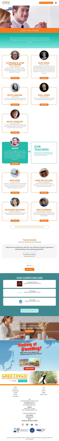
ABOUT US (15, 389)
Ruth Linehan (14, 95)
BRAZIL (29, 419)
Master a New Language (46, 2)
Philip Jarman (43, 209)
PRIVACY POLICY (43, 394)
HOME (15, 387)
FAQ (44, 387)
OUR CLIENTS (15, 396)
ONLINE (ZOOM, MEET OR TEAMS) (29, 420)
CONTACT (43, 390)
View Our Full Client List (29, 310)
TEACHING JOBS (15, 390)
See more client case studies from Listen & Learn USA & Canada (29, 226)
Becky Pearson (15, 121)
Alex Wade (43, 63)
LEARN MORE (29, 331)
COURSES (15, 392)
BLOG (43, 389)
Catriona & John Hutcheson (15, 64)
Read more (15, 78)
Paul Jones (44, 95)
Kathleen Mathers (15, 209)
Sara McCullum (43, 180)
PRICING (15, 394)
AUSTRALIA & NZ (29, 417)
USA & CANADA (29, 415)
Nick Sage (15, 180)
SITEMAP (43, 392)
